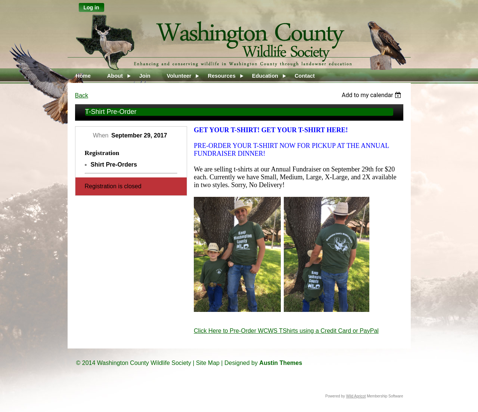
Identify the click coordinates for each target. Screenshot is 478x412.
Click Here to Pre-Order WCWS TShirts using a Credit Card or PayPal (286, 331)
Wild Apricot (356, 396)
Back (82, 95)
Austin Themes (280, 363)
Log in (91, 7)
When (101, 135)
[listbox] (372, 95)
